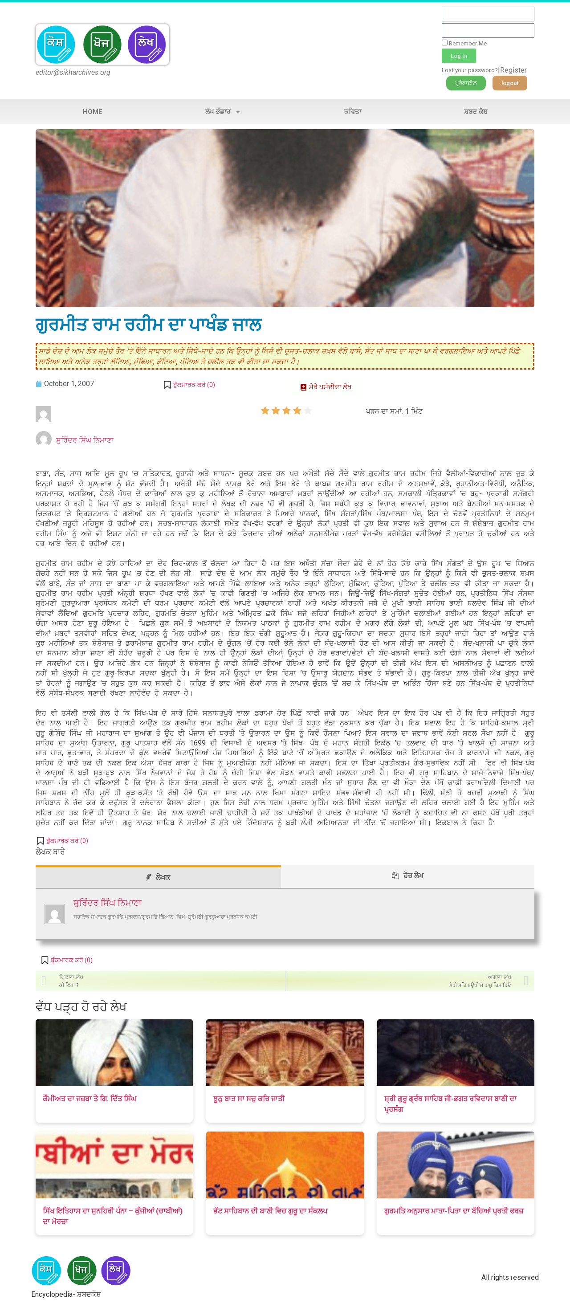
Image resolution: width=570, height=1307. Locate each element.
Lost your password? (470, 69)
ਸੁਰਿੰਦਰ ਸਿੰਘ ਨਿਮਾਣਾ (85, 440)
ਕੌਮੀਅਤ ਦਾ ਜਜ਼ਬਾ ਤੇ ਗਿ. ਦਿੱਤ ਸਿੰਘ (89, 1099)
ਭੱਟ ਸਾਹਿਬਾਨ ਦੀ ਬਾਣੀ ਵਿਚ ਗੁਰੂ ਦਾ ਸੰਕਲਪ (270, 1211)
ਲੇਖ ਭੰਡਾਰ (223, 111)
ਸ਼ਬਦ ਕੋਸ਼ (476, 112)
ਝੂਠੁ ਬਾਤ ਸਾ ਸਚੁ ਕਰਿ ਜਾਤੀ (249, 1099)
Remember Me (464, 43)
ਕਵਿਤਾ (352, 112)
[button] (466, 83)
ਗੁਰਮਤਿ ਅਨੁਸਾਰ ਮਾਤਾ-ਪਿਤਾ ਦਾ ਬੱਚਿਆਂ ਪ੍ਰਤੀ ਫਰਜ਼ (453, 1211)
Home (92, 112)
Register (513, 70)
